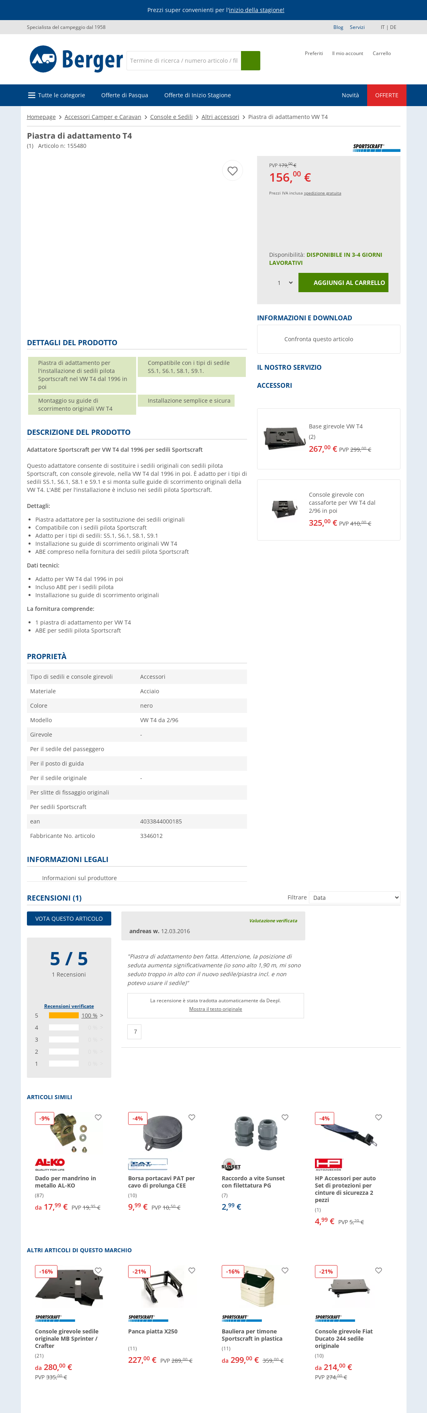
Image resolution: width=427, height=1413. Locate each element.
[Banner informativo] (215, 10)
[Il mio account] (347, 60)
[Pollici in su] (134, 1031)
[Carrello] (382, 60)
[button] (328, 438)
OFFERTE (386, 95)
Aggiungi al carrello (343, 283)
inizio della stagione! (256, 10)
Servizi (357, 27)
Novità (350, 95)
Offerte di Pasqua (124, 95)
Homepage (41, 117)
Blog (338, 27)
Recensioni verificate (69, 1006)
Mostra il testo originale (215, 1008)
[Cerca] (184, 60)
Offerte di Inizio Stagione (197, 95)
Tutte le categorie (61, 95)
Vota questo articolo (69, 918)
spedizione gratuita (322, 193)
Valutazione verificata (273, 920)
